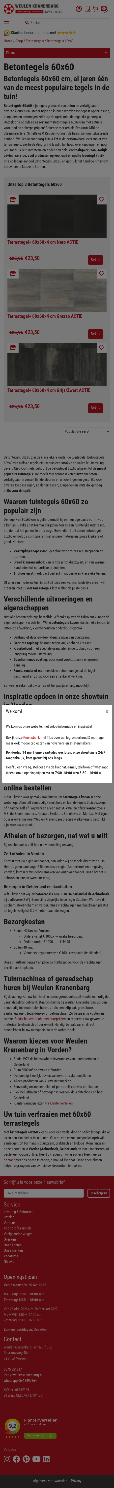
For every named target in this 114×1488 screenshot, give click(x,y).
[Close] (107, 711)
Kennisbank (31, 737)
